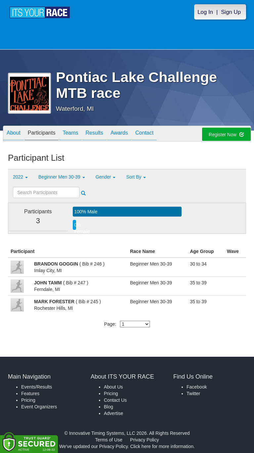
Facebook (197, 387)
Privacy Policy (144, 439)
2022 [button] (20, 177)
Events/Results (36, 387)
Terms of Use (108, 439)
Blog (108, 406)
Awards (119, 134)
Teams (70, 134)
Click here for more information (161, 446)
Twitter (193, 393)
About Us (113, 387)
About (14, 134)
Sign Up (231, 12)
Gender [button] (106, 177)
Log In (205, 12)
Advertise (113, 413)
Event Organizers (39, 406)
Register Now (226, 134)
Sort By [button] (136, 177)
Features (30, 393)
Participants (42, 134)
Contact (144, 134)
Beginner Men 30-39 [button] (61, 177)
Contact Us (115, 400)
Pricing (28, 400)
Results (94, 134)
